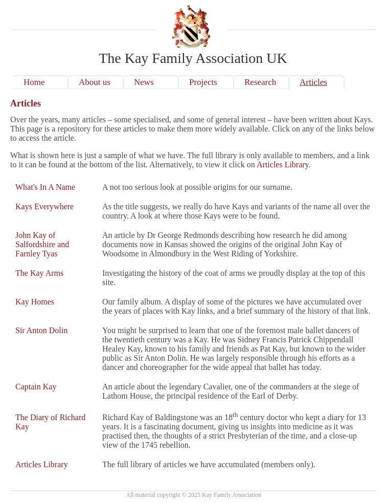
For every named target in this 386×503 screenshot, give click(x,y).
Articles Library (283, 164)
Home (34, 82)
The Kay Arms (39, 273)
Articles (313, 82)
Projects (203, 82)
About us (94, 82)
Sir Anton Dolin (41, 330)
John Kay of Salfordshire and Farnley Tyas (42, 244)
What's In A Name (45, 187)
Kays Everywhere (44, 206)
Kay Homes (34, 301)
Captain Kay (35, 386)
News (144, 82)
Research (260, 82)
